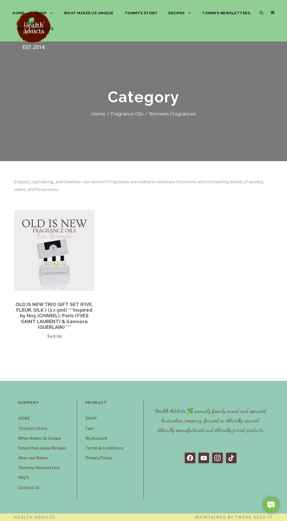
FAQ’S (23, 477)
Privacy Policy (98, 457)
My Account (96, 438)
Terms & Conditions (104, 448)
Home (98, 114)
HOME (18, 13)
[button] (271, 505)
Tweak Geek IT (254, 517)
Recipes (176, 13)
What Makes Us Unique (89, 13)
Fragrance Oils (127, 114)
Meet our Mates (35, 29)
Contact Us (29, 487)
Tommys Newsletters (226, 13)
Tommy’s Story (141, 13)
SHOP (41, 13)
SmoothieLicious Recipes (42, 448)
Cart (89, 428)
